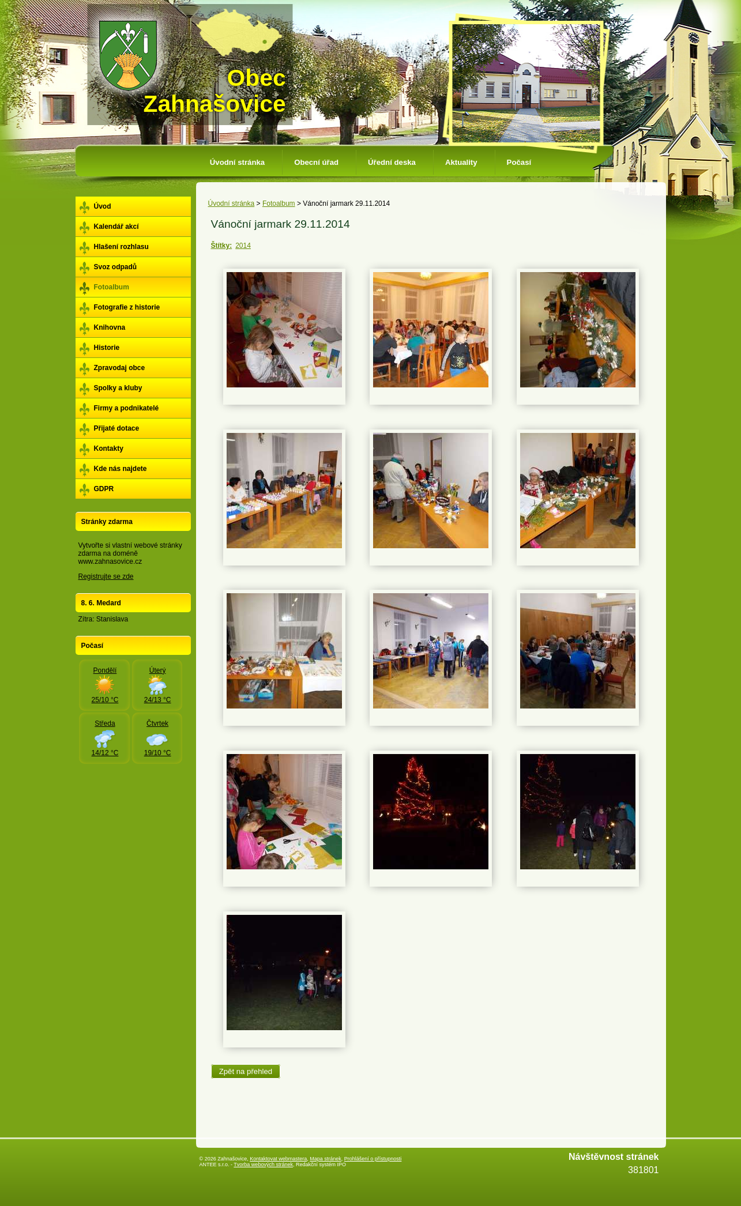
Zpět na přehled (245, 1071)
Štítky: (221, 246)
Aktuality (461, 162)
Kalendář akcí (116, 227)
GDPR (104, 489)
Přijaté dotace (117, 428)
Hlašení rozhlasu (121, 247)
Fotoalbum (278, 203)
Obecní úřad (316, 162)
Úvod (102, 206)
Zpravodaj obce (119, 368)
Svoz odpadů (115, 267)
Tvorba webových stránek (263, 1164)
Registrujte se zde (106, 576)
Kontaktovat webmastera (278, 1159)
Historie (107, 348)
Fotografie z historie (127, 307)
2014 (243, 246)
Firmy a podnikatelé (126, 408)
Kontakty (108, 448)
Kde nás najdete (120, 469)
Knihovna (110, 327)
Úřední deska (392, 162)
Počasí (519, 162)
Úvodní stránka (237, 162)
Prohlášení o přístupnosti (373, 1159)
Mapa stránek (325, 1159)
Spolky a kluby (118, 388)
